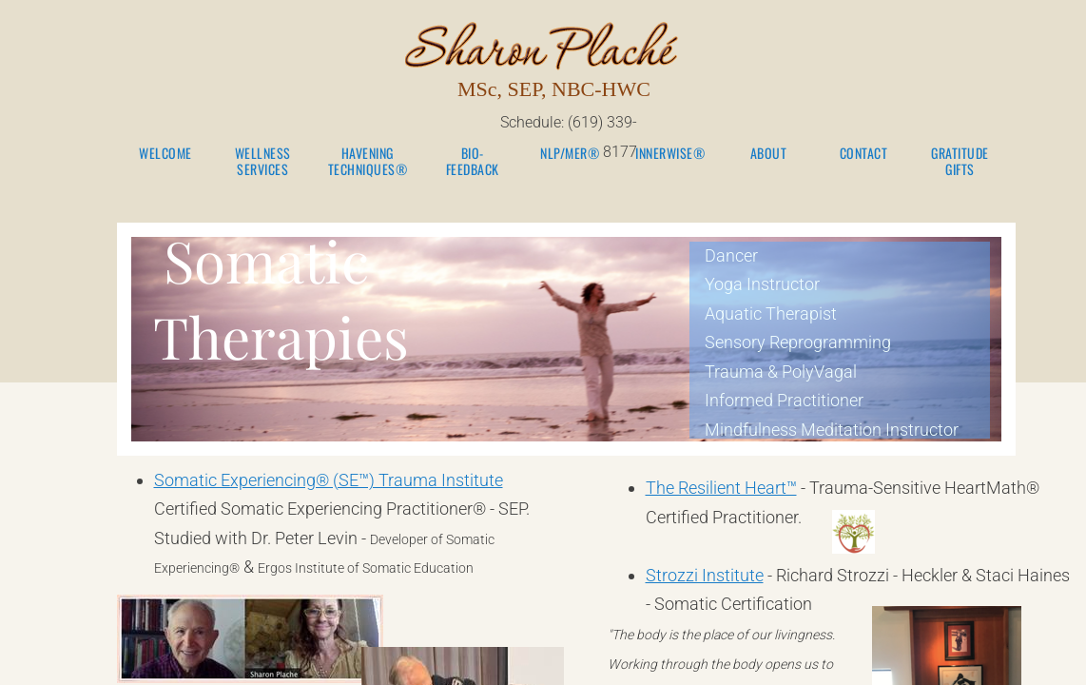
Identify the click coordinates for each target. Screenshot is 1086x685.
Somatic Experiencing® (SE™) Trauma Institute (328, 480)
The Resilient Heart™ (721, 488)
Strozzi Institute (705, 575)
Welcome (165, 154)
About (768, 154)
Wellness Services (263, 162)
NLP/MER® (569, 154)
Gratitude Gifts (960, 162)
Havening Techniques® (368, 162)
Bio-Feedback (472, 162)
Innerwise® (670, 154)
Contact (864, 154)
